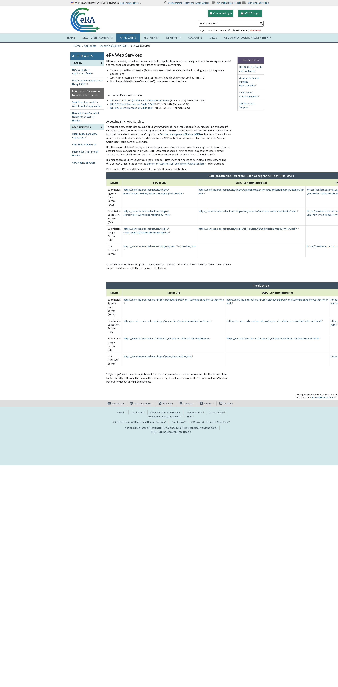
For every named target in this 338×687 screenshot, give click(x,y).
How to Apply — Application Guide (83, 71)
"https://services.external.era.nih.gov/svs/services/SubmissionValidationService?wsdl (274, 320)
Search (121, 412)
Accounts (195, 37)
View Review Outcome (84, 144)
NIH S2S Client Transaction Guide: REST (133, 107)
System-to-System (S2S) (113, 45)
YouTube (226, 403)
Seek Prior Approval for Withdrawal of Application (86, 103)
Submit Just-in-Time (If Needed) (85, 153)
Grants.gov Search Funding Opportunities (249, 81)
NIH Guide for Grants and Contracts (250, 68)
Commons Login (221, 13)
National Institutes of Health (226, 2)
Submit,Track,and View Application (84, 135)
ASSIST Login (250, 13)
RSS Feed (166, 403)
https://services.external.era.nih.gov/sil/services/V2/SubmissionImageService (167, 338)
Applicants (128, 37)
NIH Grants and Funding (255, 2)
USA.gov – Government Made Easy (210, 422)
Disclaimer (138, 412)
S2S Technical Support (246, 105)
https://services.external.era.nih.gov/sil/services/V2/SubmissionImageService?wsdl (273, 338)
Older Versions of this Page (165, 412)
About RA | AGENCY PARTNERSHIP (247, 37)
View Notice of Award (83, 162)
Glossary (225, 30)
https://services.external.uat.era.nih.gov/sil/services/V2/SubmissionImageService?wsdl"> (248, 228)
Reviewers (173, 37)
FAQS (202, 30)
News (213, 37)
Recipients (151, 37)
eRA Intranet (240, 30)
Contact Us (116, 403)
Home (71, 37)
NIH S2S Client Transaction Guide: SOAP (133, 104)
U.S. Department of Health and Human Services (186, 2)
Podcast (187, 403)
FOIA (190, 416)
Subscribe (212, 30)
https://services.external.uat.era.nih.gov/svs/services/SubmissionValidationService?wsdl (248, 211)
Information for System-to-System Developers (86, 93)
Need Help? (255, 30)
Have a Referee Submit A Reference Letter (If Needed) (85, 116)
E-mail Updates (141, 403)
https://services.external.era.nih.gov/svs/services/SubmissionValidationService (167, 320)
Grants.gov (178, 422)
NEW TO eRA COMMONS (97, 37)
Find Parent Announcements (249, 94)
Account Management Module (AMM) (180, 134)
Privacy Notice (195, 412)
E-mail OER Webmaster (324, 397)
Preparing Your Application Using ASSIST (87, 82)
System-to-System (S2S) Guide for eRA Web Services (139, 100)
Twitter (207, 403)
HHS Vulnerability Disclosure (164, 416)
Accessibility (217, 412)
